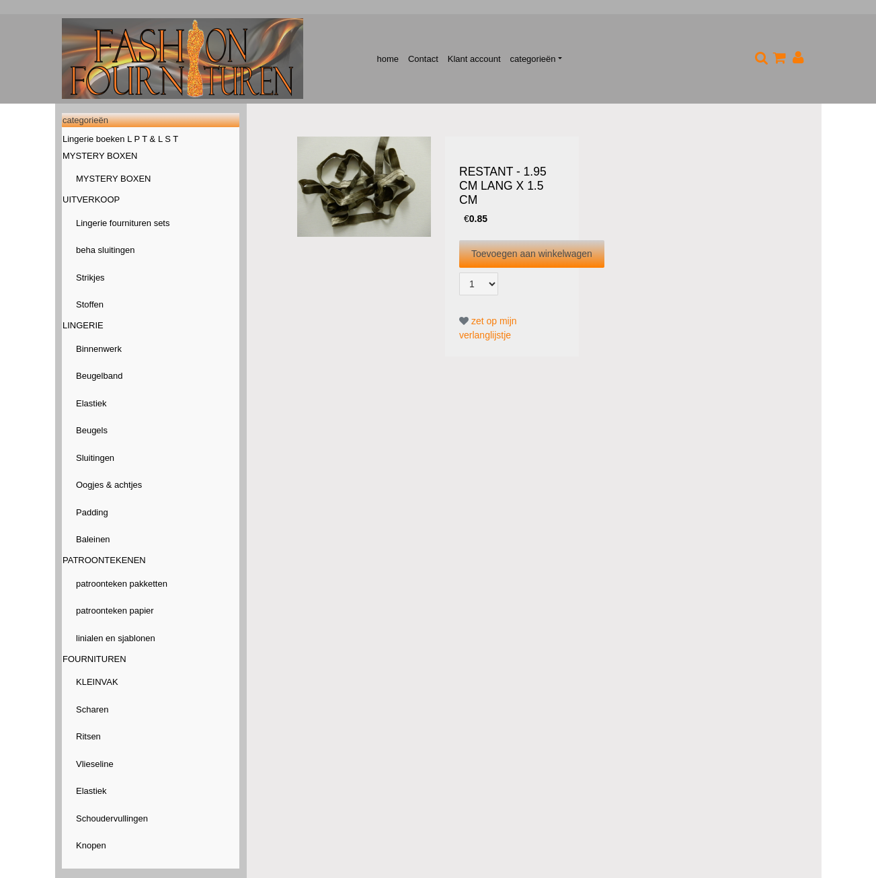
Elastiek (91, 403)
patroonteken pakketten (121, 584)
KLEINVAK (97, 682)
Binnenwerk (99, 349)
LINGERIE (83, 325)
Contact (423, 59)
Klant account (474, 59)
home (387, 59)
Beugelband (99, 376)
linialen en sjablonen (115, 638)
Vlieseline (95, 764)
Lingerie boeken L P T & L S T (120, 139)
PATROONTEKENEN (104, 560)
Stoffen (90, 304)
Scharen (92, 709)
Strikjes (90, 277)
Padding (92, 512)
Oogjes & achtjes (109, 485)
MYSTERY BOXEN (100, 156)
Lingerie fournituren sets (122, 223)
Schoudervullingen (112, 818)
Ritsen (88, 736)
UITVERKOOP (91, 199)
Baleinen (93, 539)
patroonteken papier (115, 611)
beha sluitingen (105, 250)
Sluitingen (95, 458)
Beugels (92, 430)
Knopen (91, 845)
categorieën (533, 59)
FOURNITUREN (94, 659)
